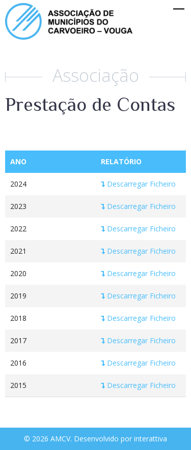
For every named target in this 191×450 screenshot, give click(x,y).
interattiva (150, 438)
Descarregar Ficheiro (138, 184)
